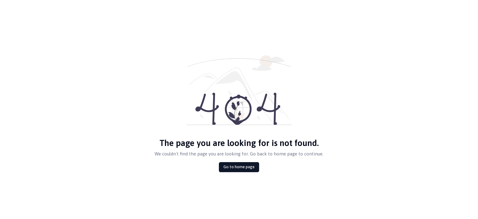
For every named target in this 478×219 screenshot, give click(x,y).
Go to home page (239, 167)
